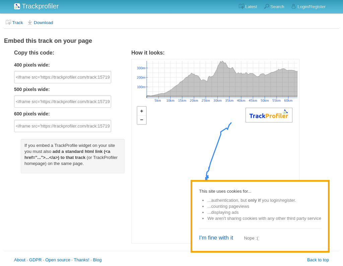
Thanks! (81, 259)
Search (274, 6)
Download (40, 22)
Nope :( (251, 238)
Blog (97, 259)
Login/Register (308, 6)
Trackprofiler (36, 6)
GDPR (35, 259)
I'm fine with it (216, 238)
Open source (57, 259)
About (19, 259)
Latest (248, 6)
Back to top (318, 259)
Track (14, 22)
